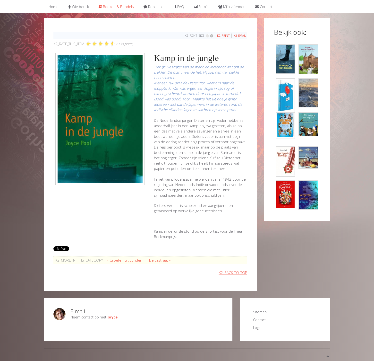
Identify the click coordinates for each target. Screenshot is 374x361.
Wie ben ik (78, 6)
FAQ (179, 6)
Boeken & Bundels (116, 6)
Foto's (201, 6)
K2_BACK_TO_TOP (233, 272)
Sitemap (260, 311)
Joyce (112, 317)
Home (54, 6)
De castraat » (159, 260)
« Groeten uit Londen (125, 260)
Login (257, 327)
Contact (263, 6)
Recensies (154, 6)
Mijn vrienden (232, 6)
